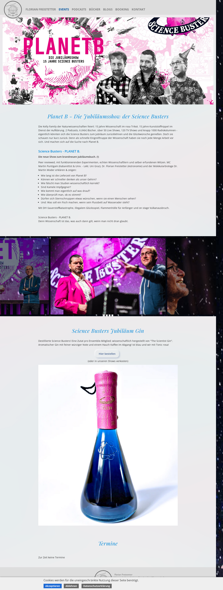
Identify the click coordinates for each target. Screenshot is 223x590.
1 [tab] (108, 103)
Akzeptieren (52, 586)
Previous (212, 276)
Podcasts (79, 9)
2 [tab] (107, 315)
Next (3, 276)
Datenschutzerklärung (96, 586)
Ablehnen (71, 586)
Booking (122, 9)
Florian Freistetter (41, 9)
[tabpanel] (108, 60)
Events (64, 9)
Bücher (94, 9)
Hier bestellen (107, 353)
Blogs (108, 9)
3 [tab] (109, 315)
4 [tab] (112, 315)
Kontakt (138, 9)
